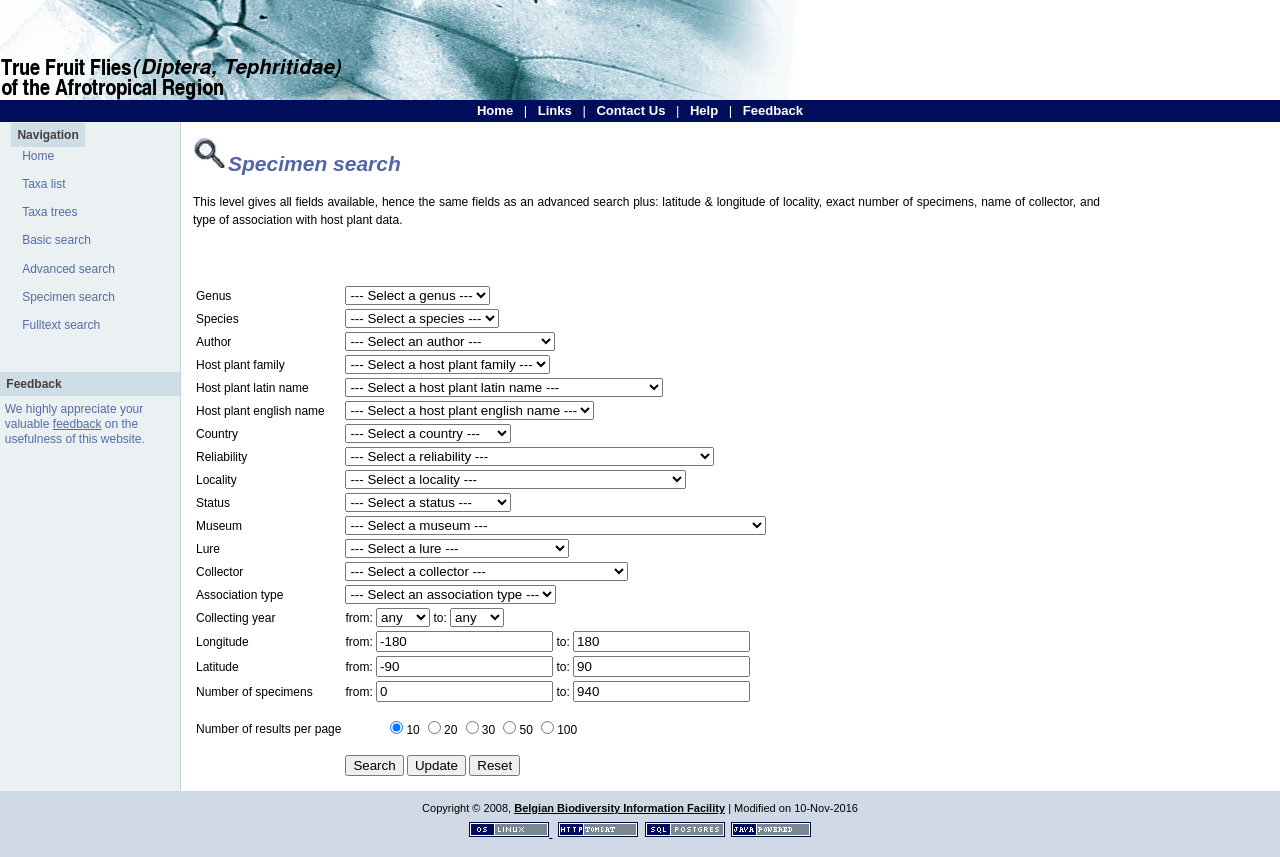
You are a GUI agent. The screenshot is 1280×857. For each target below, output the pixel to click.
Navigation (47, 135)
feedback (77, 424)
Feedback (773, 110)
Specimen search (68, 297)
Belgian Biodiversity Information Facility (619, 808)
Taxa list (43, 184)
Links (555, 110)
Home (495, 110)
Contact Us (630, 110)
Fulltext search (61, 325)
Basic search (56, 240)
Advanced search (68, 269)
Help (704, 110)
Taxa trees (49, 212)
